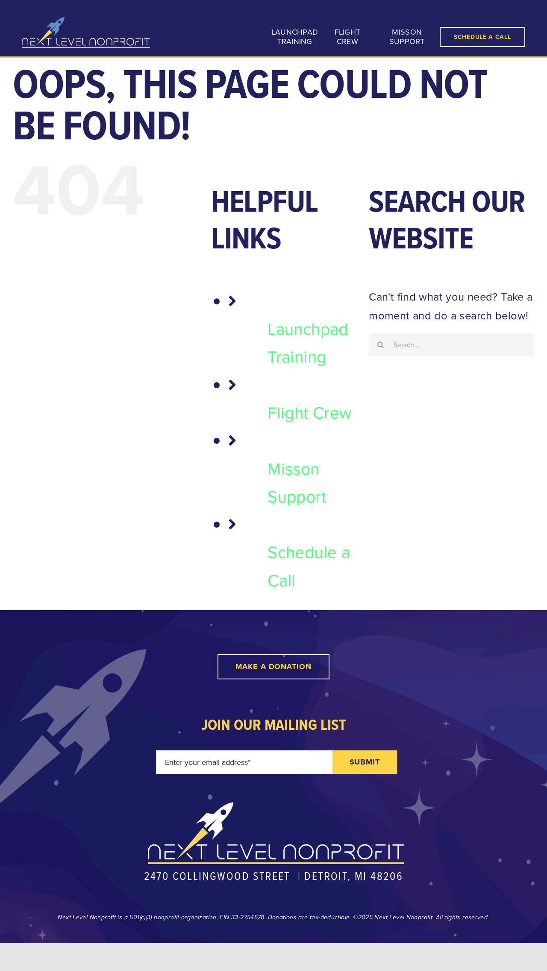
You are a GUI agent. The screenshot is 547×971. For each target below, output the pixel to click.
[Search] (380, 345)
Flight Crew (309, 412)
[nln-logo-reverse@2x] (86, 22)
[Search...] (451, 345)
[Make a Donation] (273, 666)
